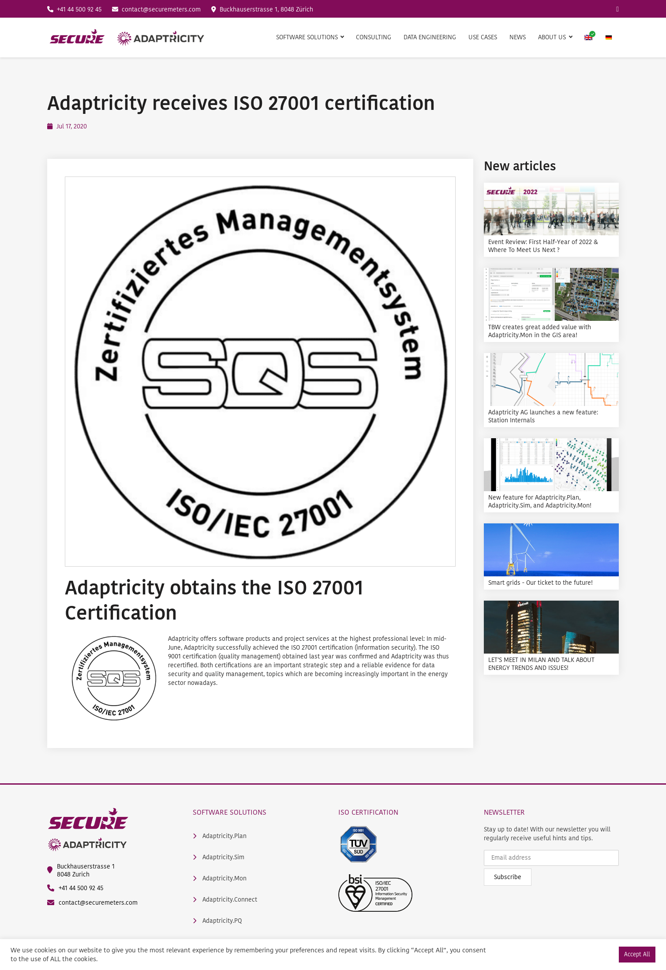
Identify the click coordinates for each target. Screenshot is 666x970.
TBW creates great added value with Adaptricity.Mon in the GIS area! (539, 331)
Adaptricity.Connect (225, 900)
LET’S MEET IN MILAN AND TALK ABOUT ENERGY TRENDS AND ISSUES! (541, 664)
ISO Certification (368, 812)
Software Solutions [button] (308, 37)
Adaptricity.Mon (220, 879)
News (517, 37)
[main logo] (126, 37)
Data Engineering (430, 37)
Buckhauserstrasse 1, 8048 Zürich (262, 9)
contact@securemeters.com (156, 9)
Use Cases (482, 37)
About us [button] (553, 37)
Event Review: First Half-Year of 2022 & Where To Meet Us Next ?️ (543, 246)
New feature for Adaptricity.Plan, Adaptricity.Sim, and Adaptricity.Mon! (539, 502)
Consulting (373, 37)
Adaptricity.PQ (217, 921)
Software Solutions (229, 812)
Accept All (637, 954)
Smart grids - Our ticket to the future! (540, 583)
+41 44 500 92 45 (74, 9)
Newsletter (504, 812)
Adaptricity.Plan (220, 836)
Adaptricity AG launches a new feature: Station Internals (543, 417)
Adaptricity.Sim (218, 857)
